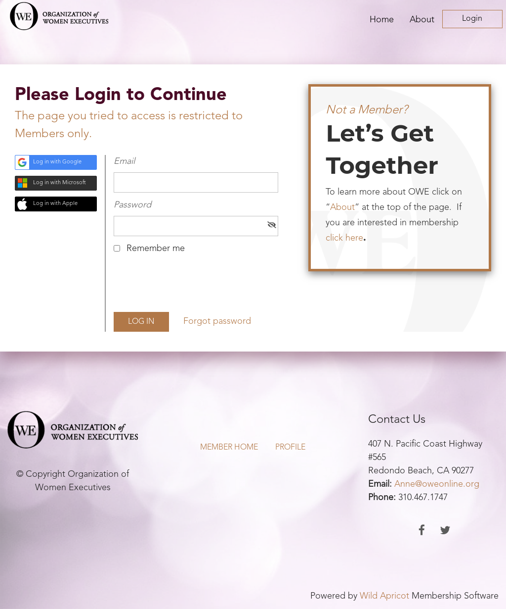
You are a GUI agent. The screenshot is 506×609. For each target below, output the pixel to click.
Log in (472, 19)
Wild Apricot (384, 596)
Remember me (155, 248)
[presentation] (189, 286)
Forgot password (217, 321)
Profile (290, 448)
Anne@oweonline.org (436, 484)
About (342, 207)
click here (344, 238)
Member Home (229, 448)
